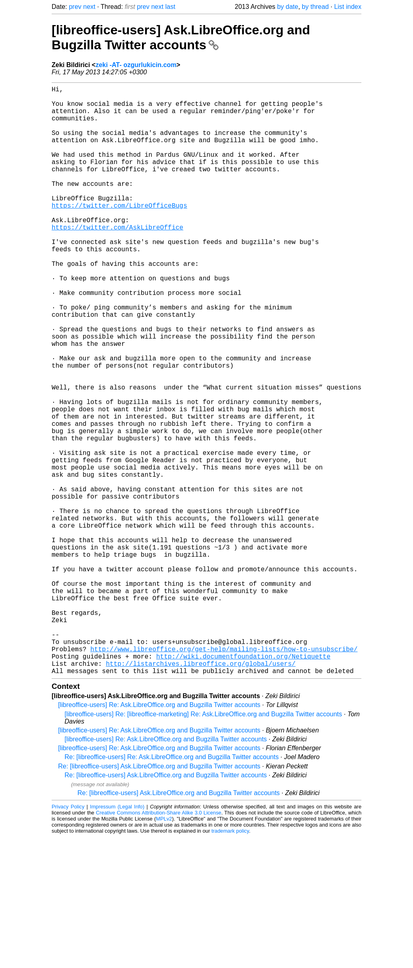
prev (75, 6)
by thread (315, 6)
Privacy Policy (68, 937)
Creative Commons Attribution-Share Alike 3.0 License (158, 944)
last (170, 6)
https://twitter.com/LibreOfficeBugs (119, 232)
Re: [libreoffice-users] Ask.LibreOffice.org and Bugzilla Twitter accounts (159, 897)
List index (347, 6)
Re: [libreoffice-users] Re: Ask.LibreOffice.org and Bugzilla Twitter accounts (172, 887)
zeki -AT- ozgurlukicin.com (136, 64)
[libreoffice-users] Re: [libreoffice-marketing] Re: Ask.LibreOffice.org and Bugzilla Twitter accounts (203, 845)
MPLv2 (164, 950)
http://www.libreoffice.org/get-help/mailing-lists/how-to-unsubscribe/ (223, 774)
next (89, 6)
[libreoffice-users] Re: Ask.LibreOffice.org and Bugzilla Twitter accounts (159, 835)
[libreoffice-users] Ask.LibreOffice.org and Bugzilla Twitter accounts (181, 37)
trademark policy (230, 962)
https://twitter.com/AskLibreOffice (117, 259)
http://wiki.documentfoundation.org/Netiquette (243, 783)
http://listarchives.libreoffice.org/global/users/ (200, 792)
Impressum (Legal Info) (117, 937)
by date (287, 6)
